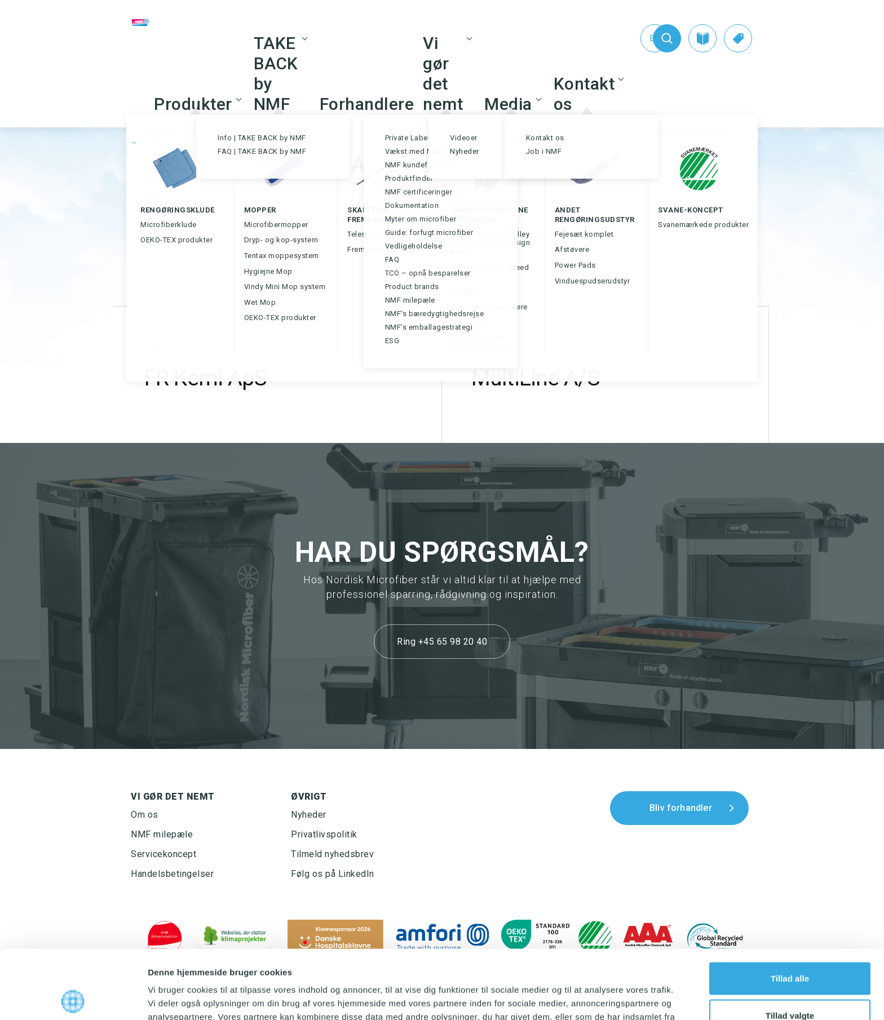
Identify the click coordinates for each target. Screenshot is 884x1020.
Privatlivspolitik (324, 834)
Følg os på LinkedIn (332, 873)
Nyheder (308, 814)
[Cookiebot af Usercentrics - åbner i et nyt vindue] (73, 998)
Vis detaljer (586, 998)
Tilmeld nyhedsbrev (332, 854)
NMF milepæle (162, 834)
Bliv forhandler (680, 807)
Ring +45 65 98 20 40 (442, 641)
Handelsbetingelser (172, 873)
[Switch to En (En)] (631, 38)
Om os (144, 814)
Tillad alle (790, 909)
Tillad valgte (790, 946)
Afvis (790, 983)
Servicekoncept (163, 854)
